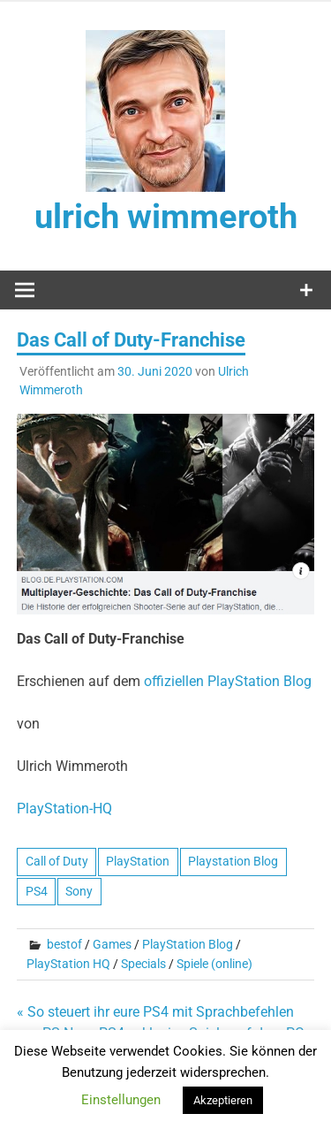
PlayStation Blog (187, 944)
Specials (143, 964)
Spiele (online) (214, 964)
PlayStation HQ (68, 964)
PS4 (37, 891)
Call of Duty (57, 861)
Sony (79, 891)
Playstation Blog (233, 861)
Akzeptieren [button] (222, 1100)
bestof (64, 944)
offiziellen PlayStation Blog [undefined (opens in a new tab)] (228, 681)
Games (112, 944)
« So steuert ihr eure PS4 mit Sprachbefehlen (155, 1011)
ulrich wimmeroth (165, 216)
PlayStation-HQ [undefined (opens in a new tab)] (64, 808)
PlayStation (137, 861)
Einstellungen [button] (121, 1100)
